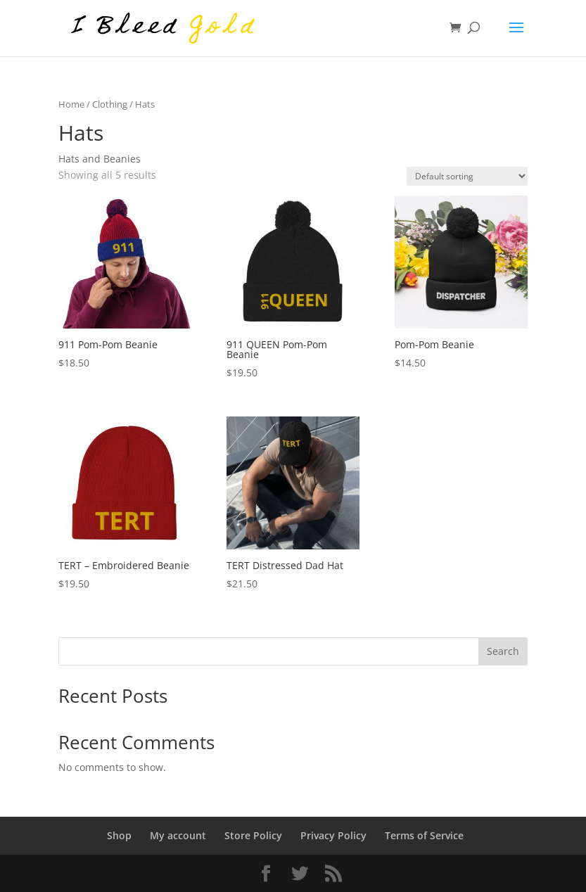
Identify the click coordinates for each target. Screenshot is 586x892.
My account (178, 835)
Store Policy (253, 835)
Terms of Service (424, 835)
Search (503, 651)
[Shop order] (467, 176)
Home (71, 104)
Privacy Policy (333, 835)
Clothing (109, 104)
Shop (119, 835)
